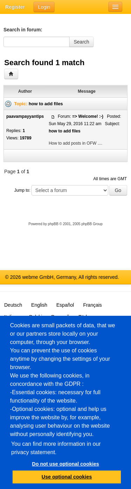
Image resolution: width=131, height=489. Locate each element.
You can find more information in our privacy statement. (56, 448)
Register (15, 7)
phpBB (53, 224)
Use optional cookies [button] (67, 477)
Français (92, 305)
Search (81, 42)
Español (65, 305)
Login (44, 7)
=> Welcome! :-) (87, 116)
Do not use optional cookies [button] (65, 464)
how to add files (46, 103)
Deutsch (13, 305)
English (39, 305)
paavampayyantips (25, 116)
